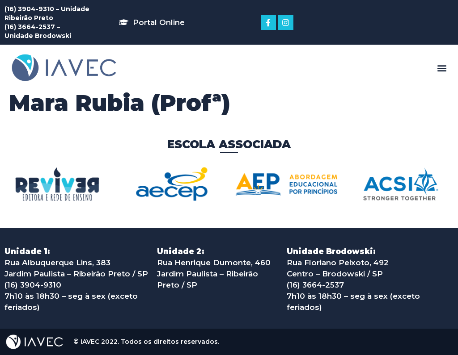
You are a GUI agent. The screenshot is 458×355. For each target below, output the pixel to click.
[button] (152, 22)
